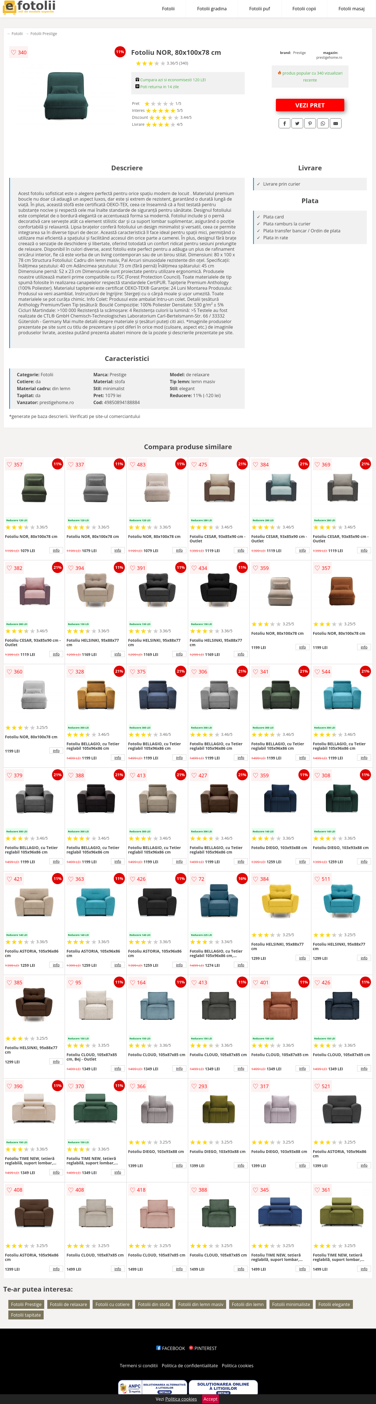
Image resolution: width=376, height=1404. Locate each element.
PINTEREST (203, 1348)
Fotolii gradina (212, 9)
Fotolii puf (259, 9)
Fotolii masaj (351, 9)
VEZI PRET (310, 105)
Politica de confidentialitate (190, 1366)
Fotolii (168, 9)
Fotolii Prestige (43, 33)
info (56, 550)
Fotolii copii (304, 9)
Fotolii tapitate (26, 1315)
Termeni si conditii (139, 1366)
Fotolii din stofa (154, 1304)
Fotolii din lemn (248, 1304)
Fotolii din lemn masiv (200, 1304)
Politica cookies (238, 1366)
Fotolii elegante (334, 1304)
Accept (210, 1399)
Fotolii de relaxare (68, 1304)
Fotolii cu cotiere (112, 1304)
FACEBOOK (170, 1348)
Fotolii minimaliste (291, 1304)
